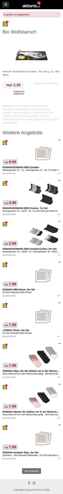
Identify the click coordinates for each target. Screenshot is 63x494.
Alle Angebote (31, 471)
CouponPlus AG (32, 489)
